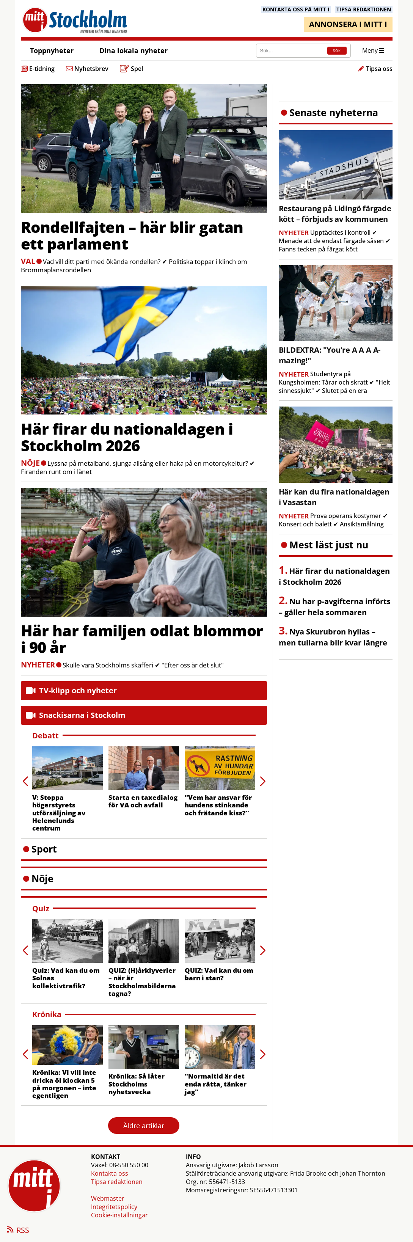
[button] (262, 781)
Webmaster (107, 1198)
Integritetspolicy (114, 1207)
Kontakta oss (109, 1173)
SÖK (337, 50)
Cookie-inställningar (119, 1215)
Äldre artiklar (143, 1125)
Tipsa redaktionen (117, 1182)
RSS (17, 1230)
